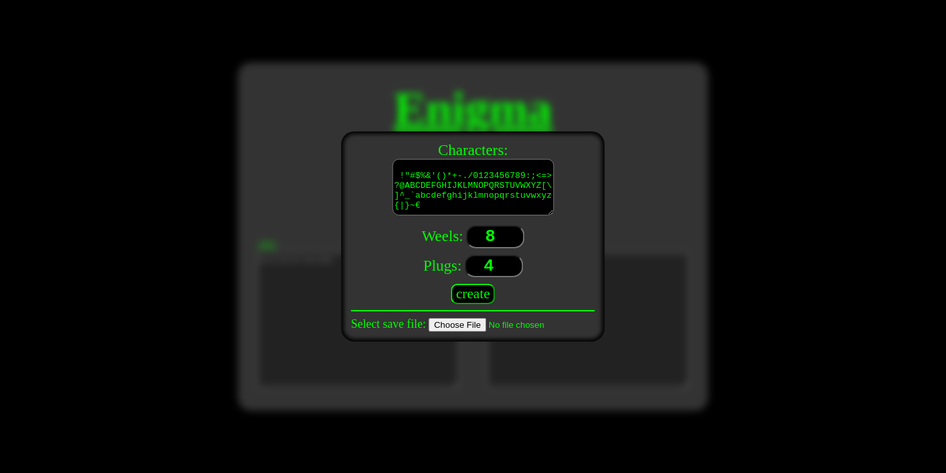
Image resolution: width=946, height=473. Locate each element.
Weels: (442, 237)
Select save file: (388, 323)
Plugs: (442, 267)
